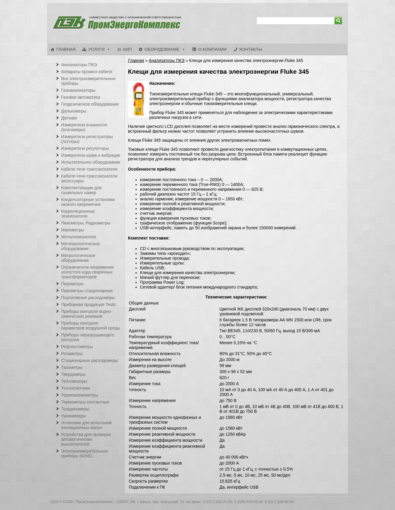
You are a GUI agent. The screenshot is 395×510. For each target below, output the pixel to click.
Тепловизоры (74, 381)
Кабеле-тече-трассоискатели (89, 169)
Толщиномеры (75, 408)
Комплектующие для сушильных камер (81, 190)
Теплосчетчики (75, 388)
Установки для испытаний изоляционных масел (86, 425)
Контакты (250, 49)
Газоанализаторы (78, 90)
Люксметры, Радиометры (85, 223)
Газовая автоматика (80, 97)
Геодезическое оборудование (90, 104)
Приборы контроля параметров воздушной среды (90, 325)
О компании (212, 49)
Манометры (72, 229)
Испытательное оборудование (90, 162)
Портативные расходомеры (88, 297)
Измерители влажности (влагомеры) (84, 127)
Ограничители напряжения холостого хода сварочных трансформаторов (87, 272)
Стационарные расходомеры (89, 360)
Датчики (69, 118)
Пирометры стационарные (87, 290)
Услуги (96, 49)
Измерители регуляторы (85, 148)
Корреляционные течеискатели (78, 213)
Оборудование (162, 49)
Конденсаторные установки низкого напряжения (88, 202)
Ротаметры (71, 353)
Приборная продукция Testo (88, 304)
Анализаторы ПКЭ (167, 60)
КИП (127, 49)
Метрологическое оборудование (78, 258)
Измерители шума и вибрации (90, 155)
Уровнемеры (73, 415)
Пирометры (72, 283)
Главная (66, 49)
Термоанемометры (79, 395)
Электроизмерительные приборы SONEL (84, 453)
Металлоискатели (78, 236)
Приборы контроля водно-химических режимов (86, 314)
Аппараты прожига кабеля (86, 71)
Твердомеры (73, 374)
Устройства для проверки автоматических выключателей (86, 439)
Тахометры (72, 367)
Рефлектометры (77, 346)
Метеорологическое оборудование (80, 246)
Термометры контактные (85, 402)
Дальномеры (73, 111)
